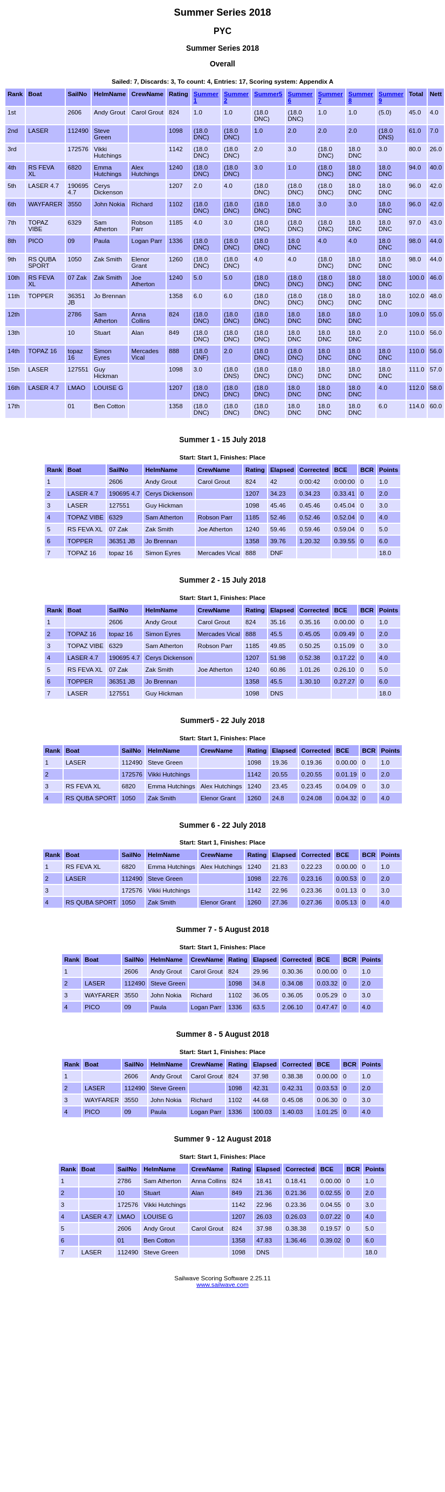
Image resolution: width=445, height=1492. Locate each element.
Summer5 (268, 94)
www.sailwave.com (222, 1284)
